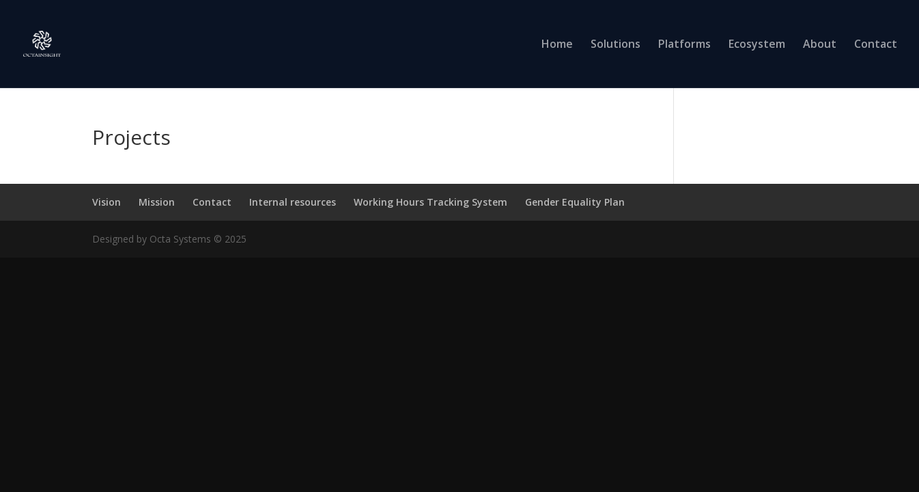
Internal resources (292, 201)
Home (557, 45)
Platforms (684, 45)
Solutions (615, 45)
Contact (875, 45)
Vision (106, 201)
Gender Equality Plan (575, 201)
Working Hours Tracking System (430, 201)
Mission (157, 201)
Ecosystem (757, 45)
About (819, 45)
